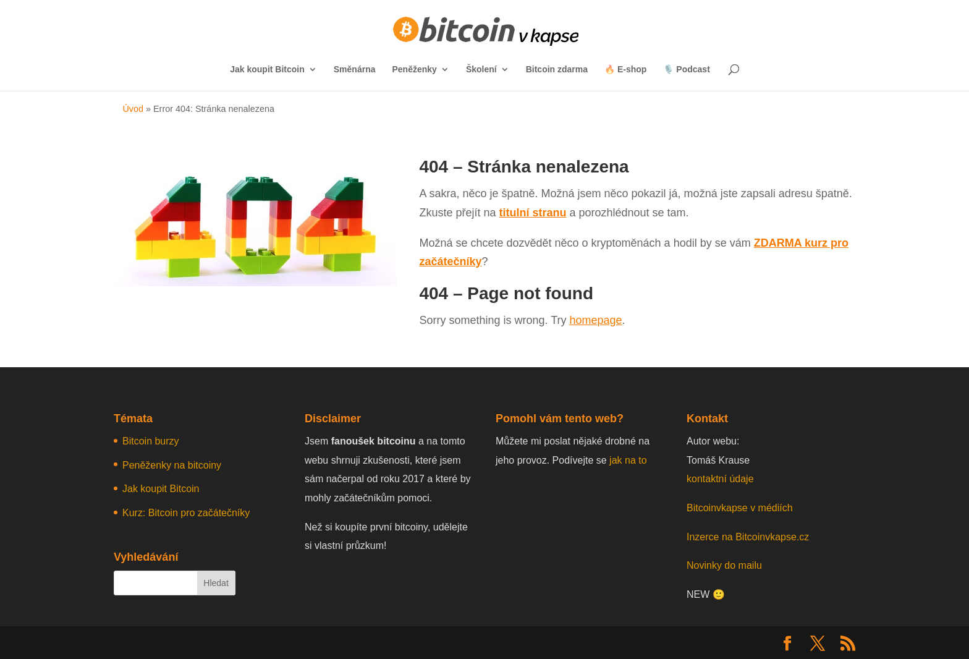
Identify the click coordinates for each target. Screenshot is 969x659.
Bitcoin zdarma (557, 69)
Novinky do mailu (724, 565)
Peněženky (414, 69)
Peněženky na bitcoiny (171, 465)
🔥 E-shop (625, 69)
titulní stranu (532, 212)
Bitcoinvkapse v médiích (740, 508)
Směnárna (355, 69)
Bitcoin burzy (150, 441)
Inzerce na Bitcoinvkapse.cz (749, 537)
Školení (481, 69)
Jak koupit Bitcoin (267, 69)
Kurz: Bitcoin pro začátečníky (186, 513)
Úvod (132, 109)
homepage (595, 320)
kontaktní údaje (720, 479)
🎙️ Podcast (686, 69)
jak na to (627, 460)
